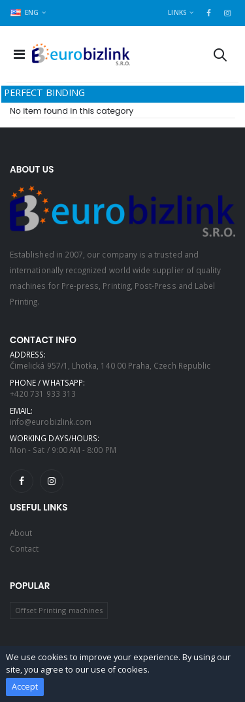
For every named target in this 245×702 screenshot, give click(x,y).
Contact (24, 548)
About (21, 532)
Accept (25, 686)
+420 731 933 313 (43, 393)
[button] (220, 57)
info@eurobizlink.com (50, 421)
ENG (24, 12)
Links (177, 12)
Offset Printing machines (59, 610)
